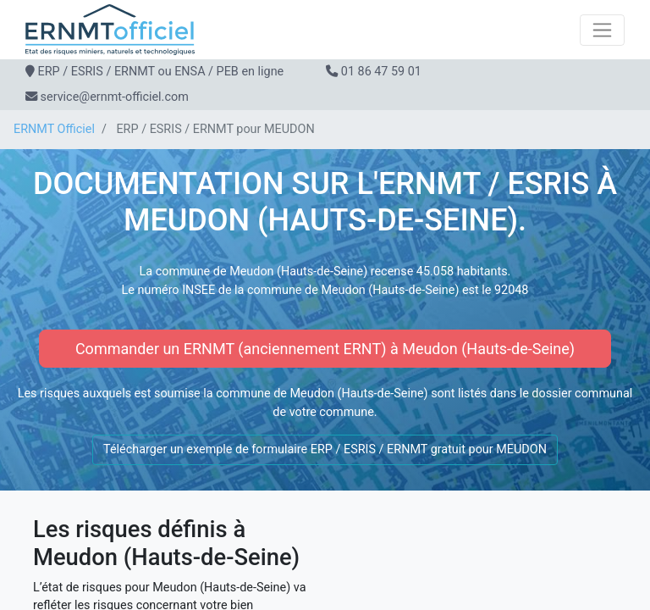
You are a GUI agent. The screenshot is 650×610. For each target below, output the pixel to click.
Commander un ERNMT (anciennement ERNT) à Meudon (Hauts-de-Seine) (325, 349)
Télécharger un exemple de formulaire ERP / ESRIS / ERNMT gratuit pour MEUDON (325, 449)
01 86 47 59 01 (381, 71)
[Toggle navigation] (602, 30)
